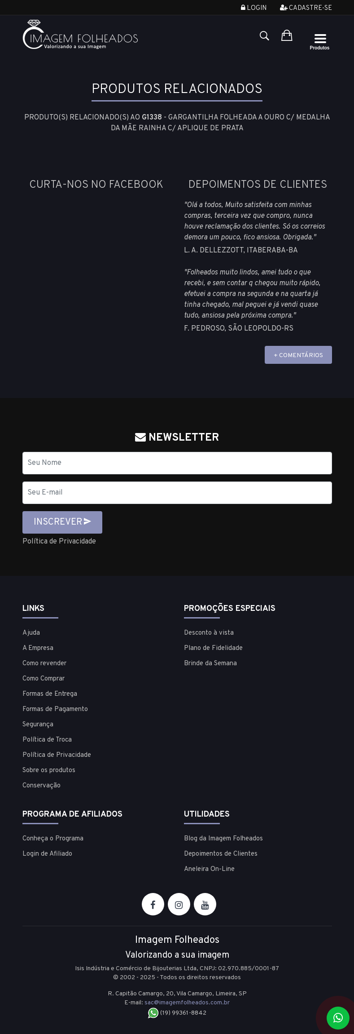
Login (254, 8)
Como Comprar (43, 679)
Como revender (44, 663)
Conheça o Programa (52, 839)
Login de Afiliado (47, 854)
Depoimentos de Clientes (221, 854)
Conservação (41, 786)
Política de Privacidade (59, 541)
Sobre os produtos (48, 770)
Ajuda (31, 633)
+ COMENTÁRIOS (298, 355)
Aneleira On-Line (209, 869)
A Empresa (37, 648)
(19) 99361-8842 (177, 1013)
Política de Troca (47, 740)
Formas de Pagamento (55, 709)
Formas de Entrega (49, 694)
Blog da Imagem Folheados (223, 839)
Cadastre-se (306, 8)
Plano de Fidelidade (213, 648)
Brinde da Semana (210, 663)
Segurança (37, 724)
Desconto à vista (209, 633)
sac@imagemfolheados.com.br (187, 1003)
